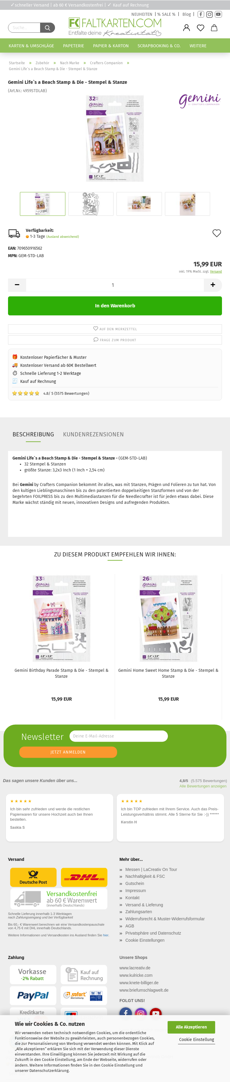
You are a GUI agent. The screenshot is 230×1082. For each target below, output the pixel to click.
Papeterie (73, 45)
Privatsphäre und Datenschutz (153, 933)
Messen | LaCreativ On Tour (151, 869)
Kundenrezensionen (93, 434)
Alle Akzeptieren (191, 1027)
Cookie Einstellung (196, 1039)
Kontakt (132, 897)
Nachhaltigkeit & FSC (145, 876)
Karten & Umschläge (31, 45)
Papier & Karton (111, 45)
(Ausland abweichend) (62, 237)
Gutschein (134, 883)
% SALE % (166, 14)
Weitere (198, 45)
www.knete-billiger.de (139, 982)
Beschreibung (33, 434)
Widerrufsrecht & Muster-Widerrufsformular (165, 918)
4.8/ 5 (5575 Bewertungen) (50, 393)
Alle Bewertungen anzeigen (202, 786)
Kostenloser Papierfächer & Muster (53, 357)
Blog (186, 14)
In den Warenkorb (115, 306)
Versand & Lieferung (144, 904)
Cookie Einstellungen (145, 940)
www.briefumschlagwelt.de (143, 990)
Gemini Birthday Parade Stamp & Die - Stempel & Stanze (61, 673)
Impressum (135, 890)
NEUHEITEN (141, 14)
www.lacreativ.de (134, 967)
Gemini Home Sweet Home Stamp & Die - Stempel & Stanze (168, 673)
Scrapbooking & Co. (159, 45)
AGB (129, 926)
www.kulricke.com (135, 975)
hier (105, 935)
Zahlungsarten (138, 911)
